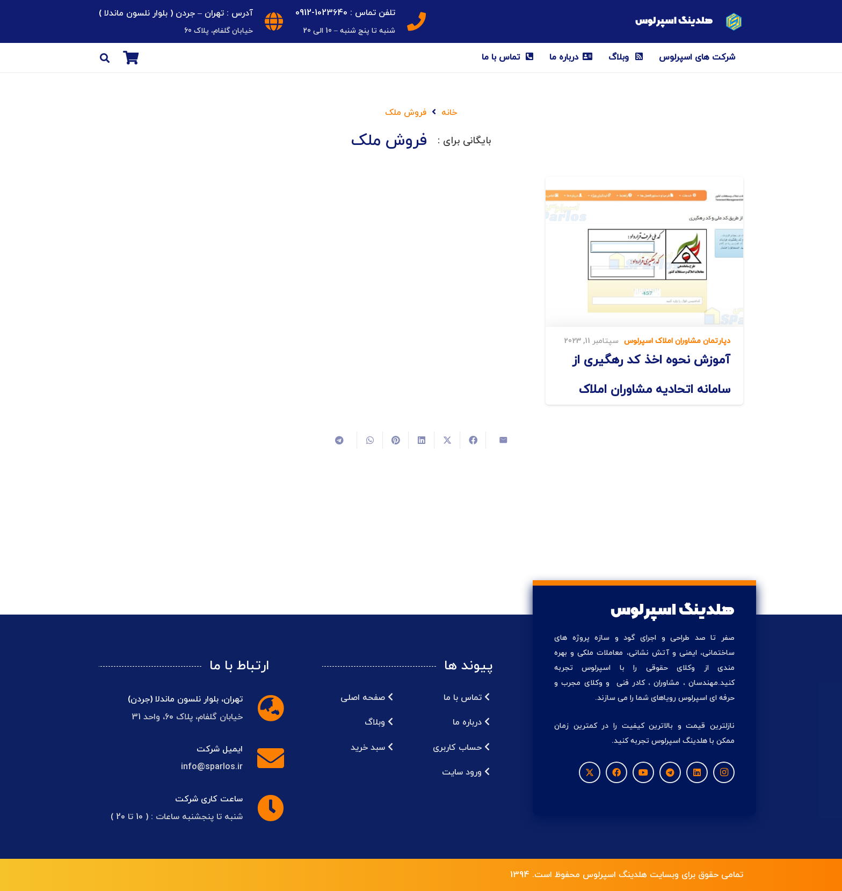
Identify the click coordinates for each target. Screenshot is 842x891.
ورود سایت (466, 772)
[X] (589, 772)
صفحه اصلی (366, 698)
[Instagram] (724, 772)
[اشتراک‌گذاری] (472, 440)
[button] (104, 58)
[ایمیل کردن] (498, 440)
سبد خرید (372, 748)
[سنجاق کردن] (395, 440)
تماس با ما (467, 698)
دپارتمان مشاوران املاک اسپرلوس (677, 341)
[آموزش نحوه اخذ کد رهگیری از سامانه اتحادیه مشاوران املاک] (644, 252)
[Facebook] (616, 772)
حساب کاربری (461, 748)
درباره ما (471, 722)
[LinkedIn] (697, 772)
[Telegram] (670, 772)
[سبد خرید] (130, 57)
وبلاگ (379, 722)
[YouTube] (643, 772)
